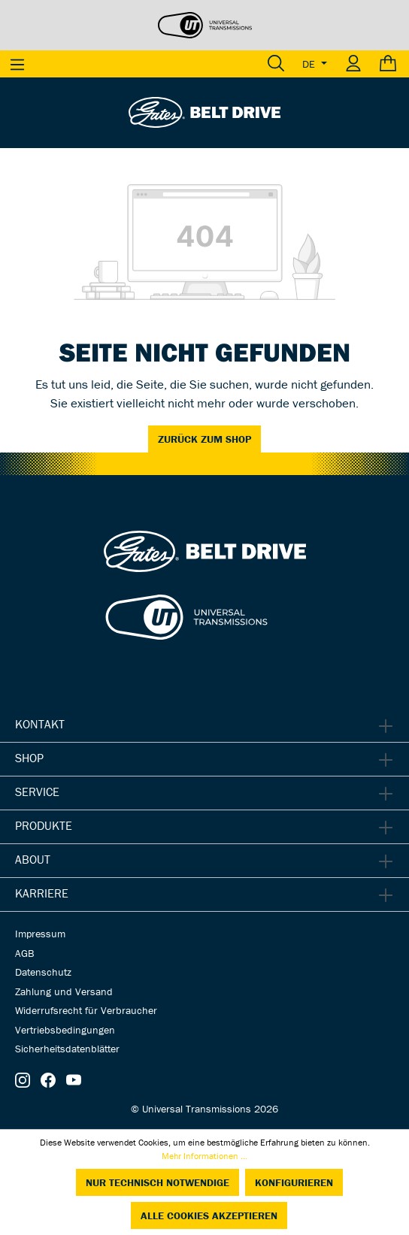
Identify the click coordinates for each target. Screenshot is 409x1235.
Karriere (41, 893)
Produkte (43, 825)
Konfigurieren (294, 1182)
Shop (29, 757)
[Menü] (17, 63)
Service (37, 791)
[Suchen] (276, 63)
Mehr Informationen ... (204, 1155)
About (32, 859)
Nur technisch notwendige (157, 1182)
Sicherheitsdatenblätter (67, 1048)
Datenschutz (43, 972)
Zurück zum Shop (204, 439)
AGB (24, 953)
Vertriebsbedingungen (65, 1030)
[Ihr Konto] (353, 63)
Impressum (40, 933)
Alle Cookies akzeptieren (209, 1215)
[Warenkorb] (390, 63)
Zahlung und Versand (64, 991)
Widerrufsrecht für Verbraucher (86, 1010)
